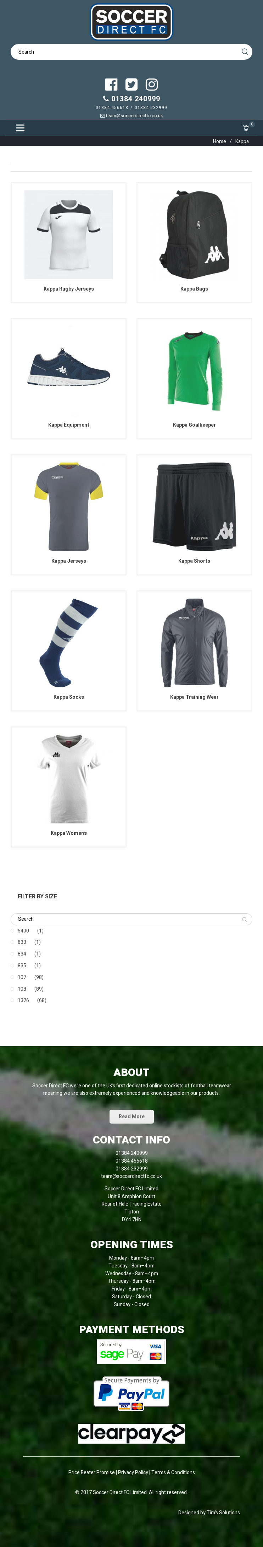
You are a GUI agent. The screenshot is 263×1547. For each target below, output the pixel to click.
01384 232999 (151, 107)
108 (22, 989)
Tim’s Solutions (223, 1512)
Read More (132, 1116)
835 (22, 965)
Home (219, 141)
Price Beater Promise (91, 1472)
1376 (23, 1000)
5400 (23, 931)
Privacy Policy (133, 1472)
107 (22, 977)
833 (22, 942)
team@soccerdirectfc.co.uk (131, 115)
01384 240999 (131, 99)
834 (22, 954)
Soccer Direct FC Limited (120, 1492)
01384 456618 (112, 107)
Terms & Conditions (173, 1472)
